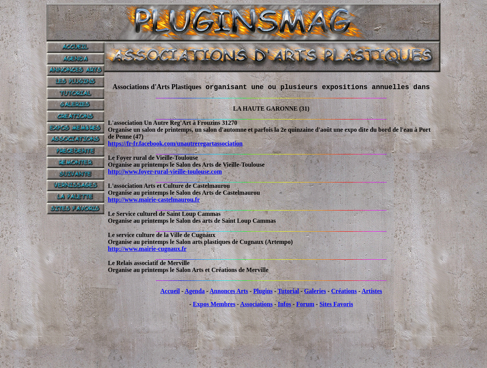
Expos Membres (214, 304)
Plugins (263, 291)
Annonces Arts (229, 291)
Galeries (315, 291)
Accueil (170, 291)
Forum (305, 304)
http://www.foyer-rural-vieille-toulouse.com (165, 171)
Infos (284, 304)
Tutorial (288, 291)
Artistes (372, 291)
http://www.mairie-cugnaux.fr (147, 248)
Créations (344, 291)
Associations (256, 304)
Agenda (195, 291)
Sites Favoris (336, 304)
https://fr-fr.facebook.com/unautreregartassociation (175, 143)
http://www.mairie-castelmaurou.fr (154, 199)
